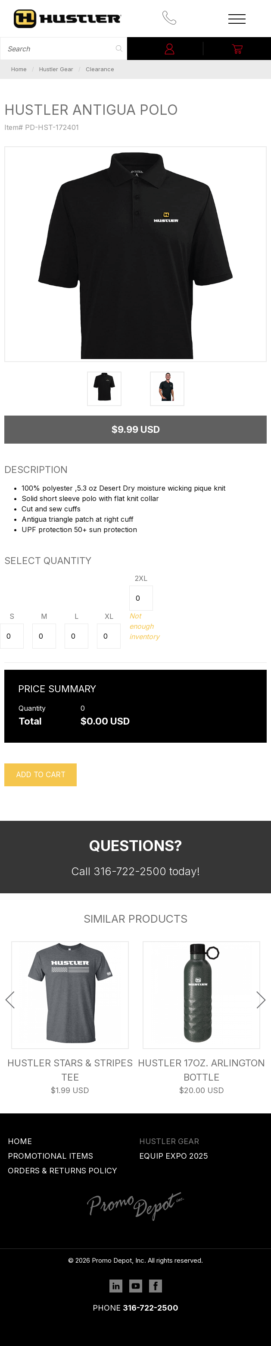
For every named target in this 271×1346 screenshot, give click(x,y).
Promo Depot (67, 18)
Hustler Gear (56, 69)
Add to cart (40, 774)
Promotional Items (50, 1155)
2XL (141, 578)
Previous (9, 1000)
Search (119, 48)
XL (109, 616)
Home (19, 69)
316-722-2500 (150, 1307)
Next (261, 1000)
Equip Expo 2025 (173, 1155)
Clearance (100, 69)
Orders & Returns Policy (62, 1170)
